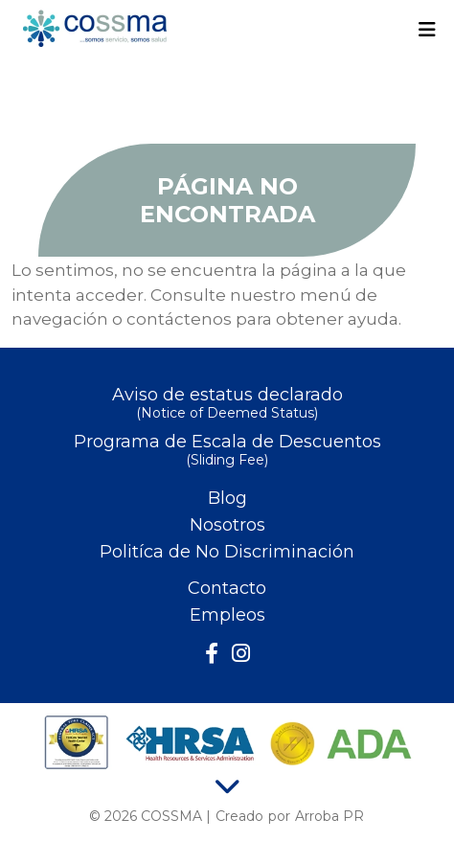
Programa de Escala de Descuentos (227, 451)
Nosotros (227, 525)
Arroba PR (329, 816)
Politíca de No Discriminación (227, 551)
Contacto (227, 588)
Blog (227, 498)
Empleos (227, 615)
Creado (239, 816)
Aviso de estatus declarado (227, 404)
